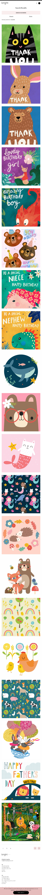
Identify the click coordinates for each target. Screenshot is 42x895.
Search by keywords (21, 12)
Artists (30, 15)
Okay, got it (21, 892)
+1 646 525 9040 (5, 876)
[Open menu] (39, 3)
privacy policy (23, 890)
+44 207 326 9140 (5, 865)
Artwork (11, 15)
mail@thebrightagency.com (7, 860)
